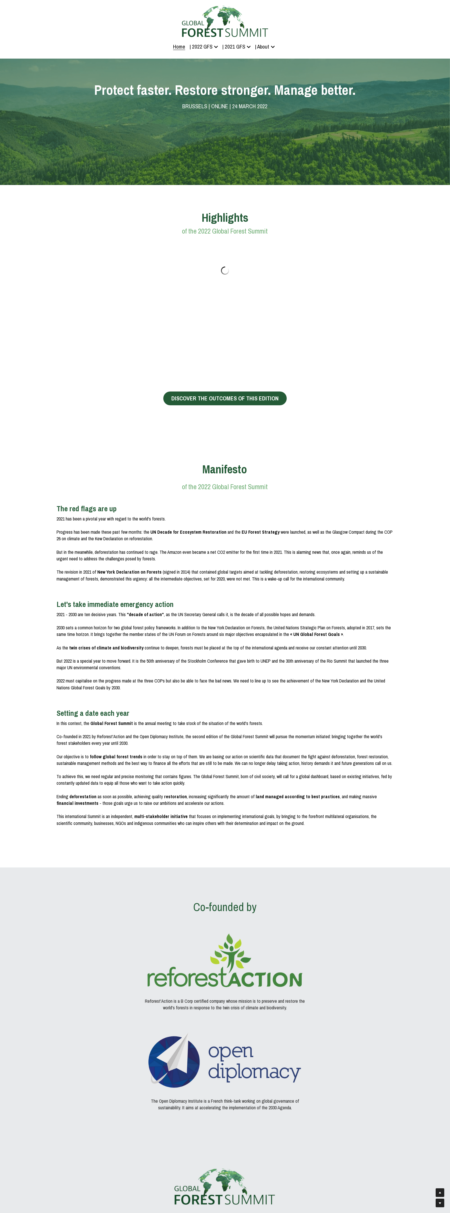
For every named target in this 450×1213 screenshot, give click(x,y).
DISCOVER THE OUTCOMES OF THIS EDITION (225, 399)
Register (224, 1123)
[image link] (110, 946)
